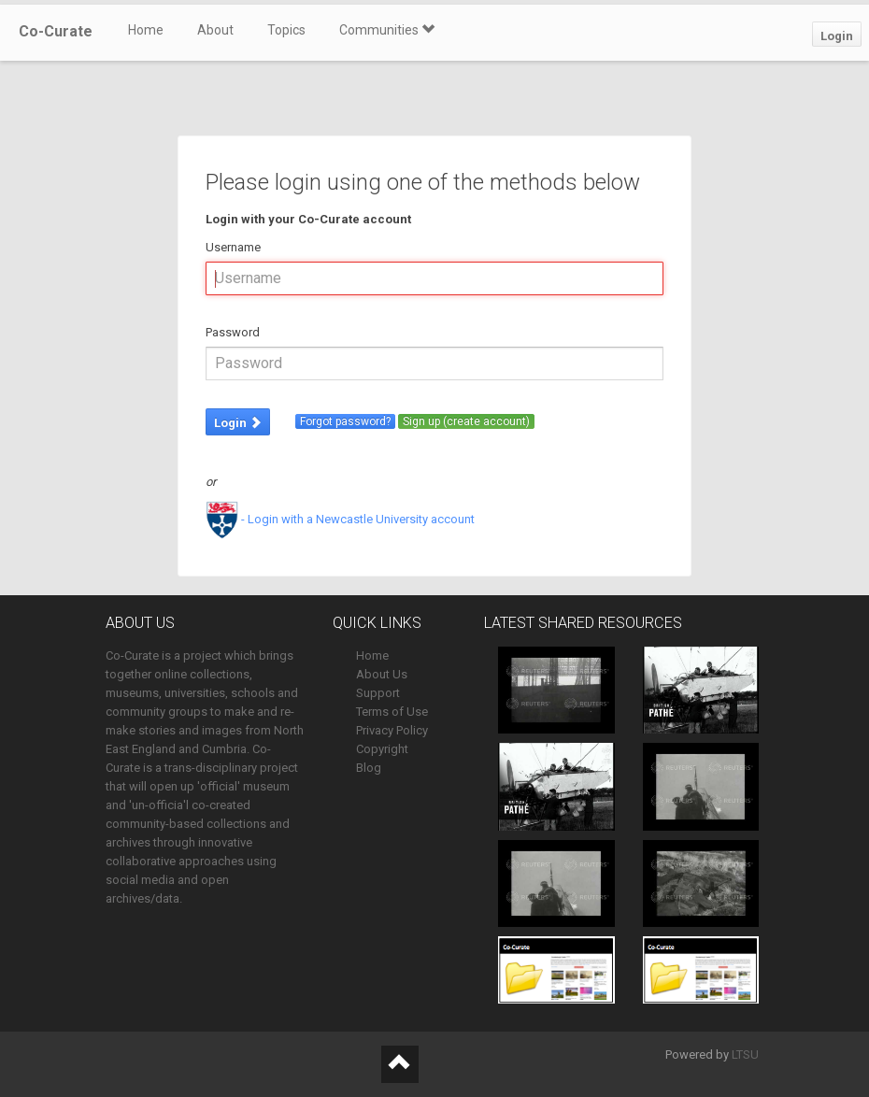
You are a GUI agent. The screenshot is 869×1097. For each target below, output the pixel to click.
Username (233, 247)
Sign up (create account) (466, 421)
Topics (286, 29)
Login (836, 36)
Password (233, 332)
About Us (381, 674)
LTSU (745, 1054)
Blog (368, 768)
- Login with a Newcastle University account (340, 519)
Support (378, 693)
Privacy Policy (392, 730)
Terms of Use (392, 712)
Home (146, 29)
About (215, 29)
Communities (386, 29)
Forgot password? (345, 421)
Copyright (382, 749)
